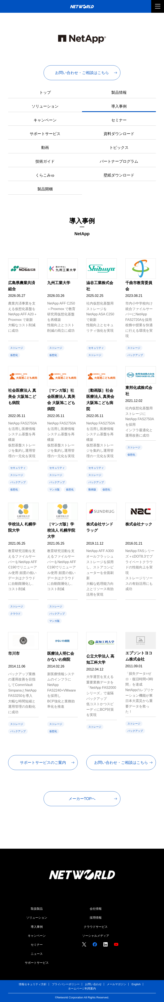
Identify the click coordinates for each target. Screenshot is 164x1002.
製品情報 (119, 92)
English (136, 984)
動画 (45, 147)
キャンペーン (45, 120)
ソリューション (45, 106)
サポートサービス (45, 134)
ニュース (37, 953)
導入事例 (119, 106)
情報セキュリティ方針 (33, 984)
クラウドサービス (96, 926)
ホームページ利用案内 (82, 988)
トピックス (119, 147)
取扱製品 (37, 908)
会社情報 (96, 908)
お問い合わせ (93, 984)
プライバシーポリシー (66, 984)
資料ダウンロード (119, 134)
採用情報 (96, 917)
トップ (45, 92)
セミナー (119, 120)
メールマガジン (116, 984)
